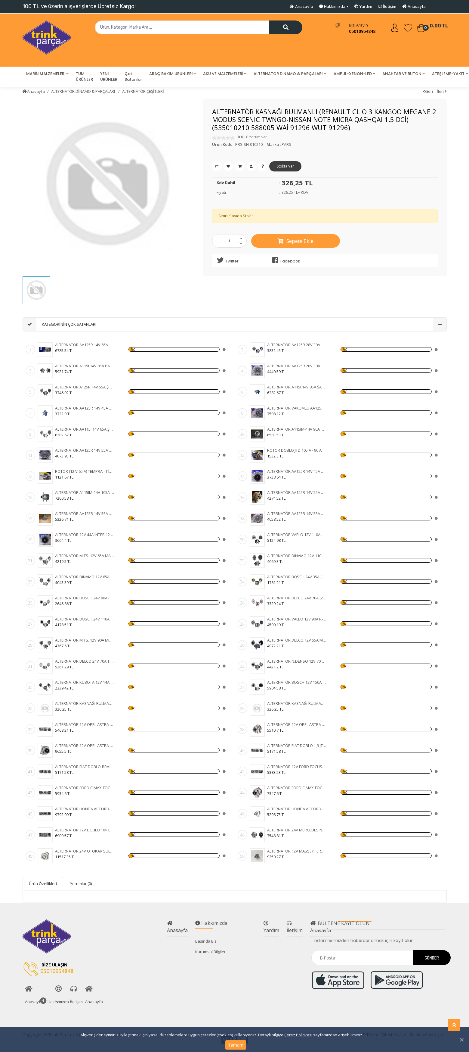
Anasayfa (301, 6)
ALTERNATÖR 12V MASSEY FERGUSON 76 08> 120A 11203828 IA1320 (296, 851)
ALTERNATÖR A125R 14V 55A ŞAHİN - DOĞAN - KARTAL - (84, 387)
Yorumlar (81, 883)
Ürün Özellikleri (43, 883)
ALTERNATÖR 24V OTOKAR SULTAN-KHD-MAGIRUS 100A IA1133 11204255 (84, 851)
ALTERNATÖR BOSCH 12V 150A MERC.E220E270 (296, 682)
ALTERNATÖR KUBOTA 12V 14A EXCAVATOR (84, 682)
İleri (442, 91)
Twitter (227, 260)
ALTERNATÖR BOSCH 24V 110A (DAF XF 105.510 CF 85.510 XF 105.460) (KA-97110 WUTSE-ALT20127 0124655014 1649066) (84, 619)
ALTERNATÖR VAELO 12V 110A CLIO (296, 534)
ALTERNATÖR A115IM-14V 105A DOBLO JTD (84, 492)
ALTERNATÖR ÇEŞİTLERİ (143, 91)
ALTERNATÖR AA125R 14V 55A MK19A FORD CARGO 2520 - (84, 450)
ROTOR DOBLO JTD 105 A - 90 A (294, 450)
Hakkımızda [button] (332, 6)
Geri (428, 91)
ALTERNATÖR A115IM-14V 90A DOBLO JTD (296, 429)
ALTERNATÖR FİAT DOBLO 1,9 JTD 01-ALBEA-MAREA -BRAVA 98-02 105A (296, 745)
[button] (47, 74)
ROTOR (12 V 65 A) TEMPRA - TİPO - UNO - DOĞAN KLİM (84, 471)
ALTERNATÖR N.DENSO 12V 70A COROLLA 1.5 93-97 (296, 661)
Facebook (285, 260)
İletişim (387, 6)
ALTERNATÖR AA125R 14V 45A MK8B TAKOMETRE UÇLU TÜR (84, 408)
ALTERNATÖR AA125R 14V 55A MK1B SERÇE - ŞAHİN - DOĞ (296, 492)
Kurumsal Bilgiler (210, 951)
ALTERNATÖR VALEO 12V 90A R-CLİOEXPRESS (296, 619)
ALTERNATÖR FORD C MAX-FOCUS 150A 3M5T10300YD (84, 787)
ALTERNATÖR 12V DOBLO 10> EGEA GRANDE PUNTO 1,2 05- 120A (84, 830)
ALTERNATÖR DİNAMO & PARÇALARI (83, 91)
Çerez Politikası (298, 1035)
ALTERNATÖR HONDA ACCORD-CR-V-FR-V (84, 809)
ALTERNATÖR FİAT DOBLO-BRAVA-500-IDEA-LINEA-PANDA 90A (84, 766)
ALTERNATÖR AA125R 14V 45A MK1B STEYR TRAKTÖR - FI (296, 471)
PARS (286, 144)
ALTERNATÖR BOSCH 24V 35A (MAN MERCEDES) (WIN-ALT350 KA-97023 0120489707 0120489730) (296, 576)
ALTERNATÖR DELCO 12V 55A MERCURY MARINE (296, 640)
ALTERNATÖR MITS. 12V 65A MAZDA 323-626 (84, 555)
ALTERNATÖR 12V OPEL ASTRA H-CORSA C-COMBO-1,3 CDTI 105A (84, 724)
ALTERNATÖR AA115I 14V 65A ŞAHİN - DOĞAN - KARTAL (84, 429)
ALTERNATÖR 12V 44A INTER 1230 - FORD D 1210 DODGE (84, 534)
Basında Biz (206, 941)
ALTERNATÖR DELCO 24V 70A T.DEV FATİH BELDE (84, 661)
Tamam (235, 1045)
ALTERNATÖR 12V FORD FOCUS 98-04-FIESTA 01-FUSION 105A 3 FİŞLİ (296, 766)
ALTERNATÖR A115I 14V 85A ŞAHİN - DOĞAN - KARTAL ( (296, 387)
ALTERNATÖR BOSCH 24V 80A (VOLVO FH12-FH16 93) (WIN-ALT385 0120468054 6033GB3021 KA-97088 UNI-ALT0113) (84, 598)
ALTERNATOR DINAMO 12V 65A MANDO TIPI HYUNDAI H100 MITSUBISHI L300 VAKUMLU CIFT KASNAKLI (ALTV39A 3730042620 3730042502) (84, 576)
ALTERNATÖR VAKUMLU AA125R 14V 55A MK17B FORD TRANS (296, 408)
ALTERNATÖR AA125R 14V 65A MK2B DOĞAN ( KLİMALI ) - (84, 344)
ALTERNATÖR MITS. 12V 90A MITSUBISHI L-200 (84, 640)
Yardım (363, 6)
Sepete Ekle (295, 240)
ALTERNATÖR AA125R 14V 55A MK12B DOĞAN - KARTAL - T (84, 513)
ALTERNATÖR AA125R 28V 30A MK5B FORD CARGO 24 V (296, 366)
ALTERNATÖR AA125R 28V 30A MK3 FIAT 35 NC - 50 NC (296, 344)
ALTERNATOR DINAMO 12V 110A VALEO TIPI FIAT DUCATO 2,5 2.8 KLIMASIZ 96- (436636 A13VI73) (296, 555)
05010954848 (362, 31)
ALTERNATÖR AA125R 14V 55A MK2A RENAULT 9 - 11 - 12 (296, 513)
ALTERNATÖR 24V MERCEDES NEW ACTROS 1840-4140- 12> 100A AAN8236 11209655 (296, 830)
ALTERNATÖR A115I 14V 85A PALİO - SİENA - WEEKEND (84, 366)
